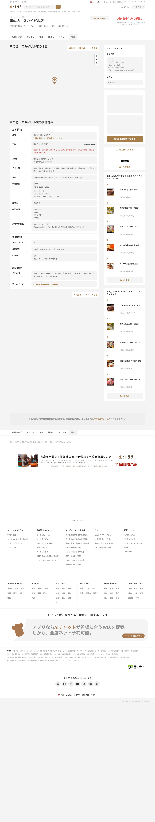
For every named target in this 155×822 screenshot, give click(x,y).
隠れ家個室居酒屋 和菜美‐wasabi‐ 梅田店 (130, 245)
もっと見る (125, 280)
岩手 (22, 588)
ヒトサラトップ (17, 651)
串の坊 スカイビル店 (68, 12)
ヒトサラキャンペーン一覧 (46, 560)
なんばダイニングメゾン (103, 535)
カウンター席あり (52, 276)
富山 (63, 598)
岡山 (106, 598)
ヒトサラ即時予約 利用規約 (129, 651)
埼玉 (33, 593)
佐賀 (136, 588)
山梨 (63, 588)
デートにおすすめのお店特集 (77, 539)
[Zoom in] (96, 56)
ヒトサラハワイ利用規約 (72, 657)
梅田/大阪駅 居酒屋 (54, 12)
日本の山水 (128, 552)
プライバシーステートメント (69, 660)
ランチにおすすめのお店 (75, 552)
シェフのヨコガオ (14, 548)
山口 (117, 598)
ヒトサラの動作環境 (40, 651)
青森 (16, 588)
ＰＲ (96, 530)
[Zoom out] (96, 59)
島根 (117, 593)
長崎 (141, 588)
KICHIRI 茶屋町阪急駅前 (129, 264)
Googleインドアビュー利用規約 (107, 654)
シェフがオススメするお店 (17, 539)
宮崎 (141, 593)
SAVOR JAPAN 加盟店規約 (62, 654)
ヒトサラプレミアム (15, 543)
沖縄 (137, 598)
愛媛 (117, 588)
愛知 (69, 593)
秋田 (15, 593)
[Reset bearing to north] (96, 63)
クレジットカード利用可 (42, 273)
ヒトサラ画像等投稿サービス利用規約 (117, 657)
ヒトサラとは (28, 651)
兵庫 (87, 588)
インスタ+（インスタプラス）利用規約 (50, 657)
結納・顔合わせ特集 (73, 556)
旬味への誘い (41, 548)
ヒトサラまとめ (42, 552)
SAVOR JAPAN (129, 535)
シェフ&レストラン (15, 530)
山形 (20, 593)
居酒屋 (12, 26)
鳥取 (111, 593)
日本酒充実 (77, 273)
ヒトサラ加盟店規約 (45, 654)
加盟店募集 (71, 651)
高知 (106, 593)
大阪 (81, 588)
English (106, 2)
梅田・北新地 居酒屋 (40, 12)
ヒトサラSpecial (43, 535)
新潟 (57, 588)
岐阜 (57, 593)
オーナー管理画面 (100, 651)
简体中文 (113, 2)
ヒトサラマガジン (43, 539)
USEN (9, 651)
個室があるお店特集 (73, 565)
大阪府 (19, 12)
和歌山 (88, 593)
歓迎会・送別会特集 (73, 548)
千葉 (46, 588)
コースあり (58, 273)
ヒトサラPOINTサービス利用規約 (93, 657)
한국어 (126, 2)
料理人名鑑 (11, 535)
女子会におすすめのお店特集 (77, 535)
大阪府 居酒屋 (27, 12)
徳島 (106, 588)
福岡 (130, 588)
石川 (69, 598)
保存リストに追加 (99, 18)
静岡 (63, 593)
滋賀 (95, 593)
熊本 (130, 593)
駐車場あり (88, 273)
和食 (15, 26)
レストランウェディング (133, 543)
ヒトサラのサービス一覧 (137, 2)
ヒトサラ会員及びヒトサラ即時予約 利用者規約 (22, 654)
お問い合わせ (62, 651)
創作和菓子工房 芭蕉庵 (129, 208)
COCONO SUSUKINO (102, 548)
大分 (136, 593)
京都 (93, 588)
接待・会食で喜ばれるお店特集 (77, 543)
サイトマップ (52, 651)
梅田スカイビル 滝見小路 (103, 543)
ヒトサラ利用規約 (113, 651)
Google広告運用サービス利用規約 (84, 654)
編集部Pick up (42, 530)
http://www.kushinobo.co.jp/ (45, 284)
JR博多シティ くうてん (103, 539)
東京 (33, 588)
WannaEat (128, 548)
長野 (69, 588)
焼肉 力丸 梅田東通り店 (130, 379)
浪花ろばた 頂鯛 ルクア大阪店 (130, 226)
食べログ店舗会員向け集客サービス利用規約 (21, 657)
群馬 (33, 598)
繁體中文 (120, 2)
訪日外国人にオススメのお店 (47, 556)
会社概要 (91, 651)
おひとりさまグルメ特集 (75, 560)
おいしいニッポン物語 (44, 543)
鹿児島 (130, 598)
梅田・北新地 (15, 442)
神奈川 (40, 588)
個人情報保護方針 (33, 660)
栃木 (45, 593)
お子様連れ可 (38, 276)
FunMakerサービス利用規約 (16, 660)
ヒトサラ (12, 12)
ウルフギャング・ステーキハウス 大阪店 (130, 190)
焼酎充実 (68, 273)
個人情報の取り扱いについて (49, 660)
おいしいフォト (129, 539)
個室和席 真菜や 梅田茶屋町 (131, 361)
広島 (111, 598)
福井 (57, 602)
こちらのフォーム (101, 419)
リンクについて (81, 651)
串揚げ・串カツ (23, 26)
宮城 (9, 593)
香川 (111, 588)
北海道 (9, 588)
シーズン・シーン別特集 (75, 530)
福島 (9, 598)
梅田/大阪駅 (26, 442)
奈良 (81, 593)
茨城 (39, 593)
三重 (57, 598)
